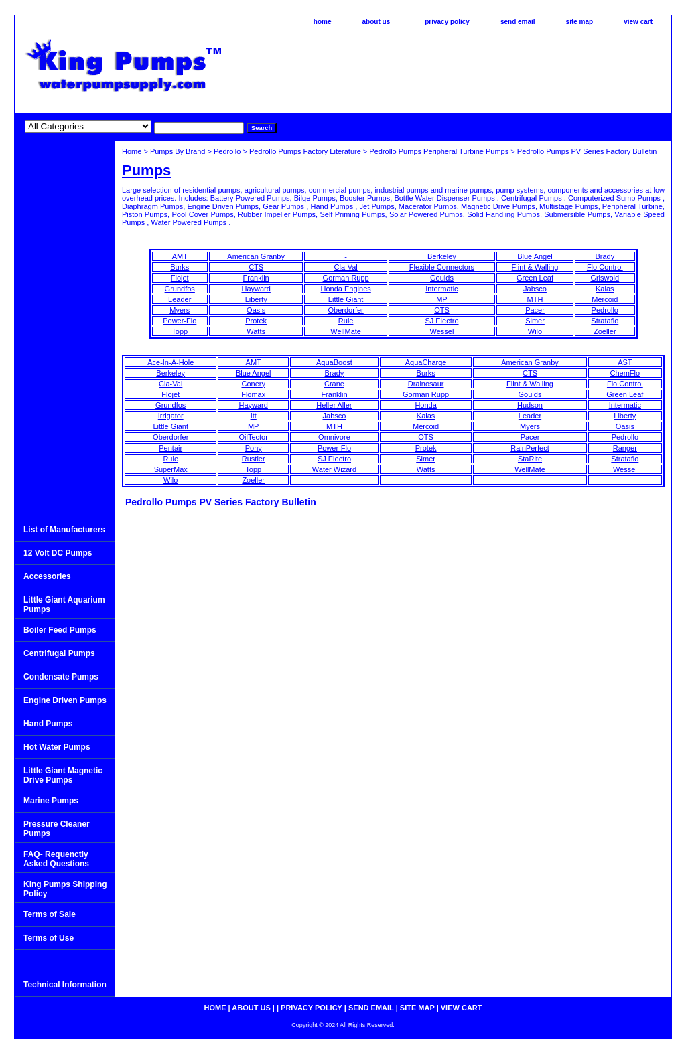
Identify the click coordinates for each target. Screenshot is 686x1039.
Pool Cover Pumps (202, 214)
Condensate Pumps (60, 677)
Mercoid (605, 299)
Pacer (535, 310)
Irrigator (171, 416)
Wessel (442, 331)
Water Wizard (334, 469)
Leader (179, 299)
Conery (253, 384)
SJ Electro (441, 321)
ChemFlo (625, 373)
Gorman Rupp (346, 278)
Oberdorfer (346, 310)
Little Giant (346, 299)
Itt (254, 416)
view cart (638, 21)
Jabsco (535, 289)
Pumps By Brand (178, 151)
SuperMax (171, 469)
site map (580, 21)
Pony (253, 448)
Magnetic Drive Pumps (498, 206)
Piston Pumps (144, 214)
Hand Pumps (332, 206)
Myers (179, 310)
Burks (179, 267)
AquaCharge (426, 362)
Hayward (255, 289)
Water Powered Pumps (189, 222)
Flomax (253, 394)
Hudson (530, 405)
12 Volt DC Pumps (57, 553)
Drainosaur (426, 384)
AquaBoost (334, 362)
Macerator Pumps (428, 206)
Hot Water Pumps (56, 747)
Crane (334, 384)
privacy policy (447, 21)
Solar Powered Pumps (426, 214)
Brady (604, 256)
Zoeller (605, 331)
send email (517, 21)
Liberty (256, 299)
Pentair (170, 448)
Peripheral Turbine (632, 206)
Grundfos (180, 289)
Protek (256, 321)
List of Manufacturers (64, 529)
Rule (346, 321)
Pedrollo (227, 151)
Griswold (604, 278)
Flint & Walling (535, 267)
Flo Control (605, 267)
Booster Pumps (365, 198)
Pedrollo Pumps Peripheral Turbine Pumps (439, 151)
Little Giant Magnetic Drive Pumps (62, 775)
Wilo (535, 331)
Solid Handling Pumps (503, 214)
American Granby (256, 256)
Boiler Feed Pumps (59, 630)
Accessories (47, 576)
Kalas (605, 289)
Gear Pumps (284, 206)
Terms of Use (48, 938)
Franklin (256, 278)
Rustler (253, 459)
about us (376, 21)
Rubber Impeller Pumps (277, 214)
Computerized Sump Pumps (615, 198)
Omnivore (334, 437)
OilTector (253, 437)
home (323, 21)
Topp (180, 331)
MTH (535, 299)
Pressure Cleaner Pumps (56, 828)
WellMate (345, 331)
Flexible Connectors (441, 267)
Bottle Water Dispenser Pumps (445, 198)
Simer (535, 321)
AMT (180, 256)
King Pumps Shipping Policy (65, 889)
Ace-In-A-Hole (170, 362)
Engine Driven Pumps (223, 206)
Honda (425, 405)
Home (131, 151)
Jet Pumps (377, 206)
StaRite (530, 459)
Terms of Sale (49, 914)
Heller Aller (334, 405)
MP (442, 299)
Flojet (180, 278)
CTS (256, 267)
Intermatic (441, 289)
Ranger (625, 448)
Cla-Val (346, 267)
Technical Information (65, 984)
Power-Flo (179, 321)
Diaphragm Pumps (152, 206)
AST (625, 362)
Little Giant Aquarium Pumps (64, 604)
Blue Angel (535, 256)
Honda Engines (346, 289)
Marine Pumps (50, 800)
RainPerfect (529, 448)
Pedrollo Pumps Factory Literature (305, 151)
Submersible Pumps (577, 214)
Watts (256, 331)
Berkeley (441, 256)
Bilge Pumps (315, 198)
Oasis (256, 310)
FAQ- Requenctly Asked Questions (56, 859)
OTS (442, 310)
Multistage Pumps (568, 206)
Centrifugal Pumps (532, 198)
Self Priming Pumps (352, 214)
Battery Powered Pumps (250, 198)
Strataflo (604, 321)
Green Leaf (535, 278)
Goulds (442, 278)
